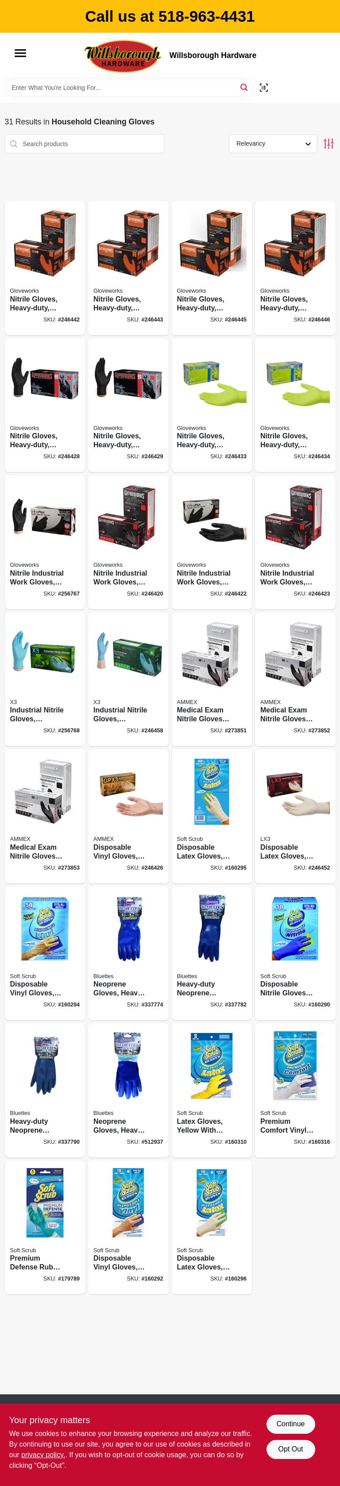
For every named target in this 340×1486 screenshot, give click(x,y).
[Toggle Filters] (329, 144)
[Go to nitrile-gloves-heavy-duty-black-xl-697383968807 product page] (128, 405)
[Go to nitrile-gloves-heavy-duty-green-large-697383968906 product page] (212, 405)
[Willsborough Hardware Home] (123, 56)
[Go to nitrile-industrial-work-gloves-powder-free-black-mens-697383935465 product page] (212, 542)
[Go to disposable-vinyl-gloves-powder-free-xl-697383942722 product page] (128, 816)
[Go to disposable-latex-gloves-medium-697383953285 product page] (295, 816)
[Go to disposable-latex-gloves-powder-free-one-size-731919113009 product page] (212, 816)
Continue (290, 1424)
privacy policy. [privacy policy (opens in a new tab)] (43, 1455)
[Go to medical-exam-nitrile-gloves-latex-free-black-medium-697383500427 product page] (295, 679)
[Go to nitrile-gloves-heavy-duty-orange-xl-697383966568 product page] (212, 268)
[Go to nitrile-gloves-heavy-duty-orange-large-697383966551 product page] (128, 268)
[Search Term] (129, 88)
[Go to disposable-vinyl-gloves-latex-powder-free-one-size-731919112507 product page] (45, 953)
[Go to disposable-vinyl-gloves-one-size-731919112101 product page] (128, 1228)
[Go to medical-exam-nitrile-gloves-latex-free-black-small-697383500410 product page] (212, 679)
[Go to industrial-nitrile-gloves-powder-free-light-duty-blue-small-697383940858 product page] (45, 679)
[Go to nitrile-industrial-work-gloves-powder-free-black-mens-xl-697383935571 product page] (295, 542)
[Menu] (20, 53)
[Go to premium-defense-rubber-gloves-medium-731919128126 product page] (45, 1228)
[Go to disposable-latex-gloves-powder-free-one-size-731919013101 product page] (212, 1228)
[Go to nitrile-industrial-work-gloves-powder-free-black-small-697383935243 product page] (45, 542)
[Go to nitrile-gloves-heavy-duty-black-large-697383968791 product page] (45, 405)
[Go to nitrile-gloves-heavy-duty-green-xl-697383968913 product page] (295, 405)
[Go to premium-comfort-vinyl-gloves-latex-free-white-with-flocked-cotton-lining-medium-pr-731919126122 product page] (295, 1090)
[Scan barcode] (263, 87)
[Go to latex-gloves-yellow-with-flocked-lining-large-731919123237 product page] (212, 1090)
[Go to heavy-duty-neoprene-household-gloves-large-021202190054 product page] (45, 1090)
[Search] (244, 87)
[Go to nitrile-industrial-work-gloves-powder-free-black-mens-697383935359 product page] (128, 542)
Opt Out (290, 1449)
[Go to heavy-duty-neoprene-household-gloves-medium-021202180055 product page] (212, 953)
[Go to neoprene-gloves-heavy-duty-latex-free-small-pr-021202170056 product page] (128, 953)
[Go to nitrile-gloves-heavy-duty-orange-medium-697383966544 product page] (45, 268)
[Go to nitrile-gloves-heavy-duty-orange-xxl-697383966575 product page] (295, 268)
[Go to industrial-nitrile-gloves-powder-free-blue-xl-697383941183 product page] (128, 679)
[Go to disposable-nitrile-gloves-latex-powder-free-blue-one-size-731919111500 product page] (295, 953)
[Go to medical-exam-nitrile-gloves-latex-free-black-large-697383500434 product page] (45, 816)
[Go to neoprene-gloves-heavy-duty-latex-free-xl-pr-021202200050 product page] (128, 1090)
